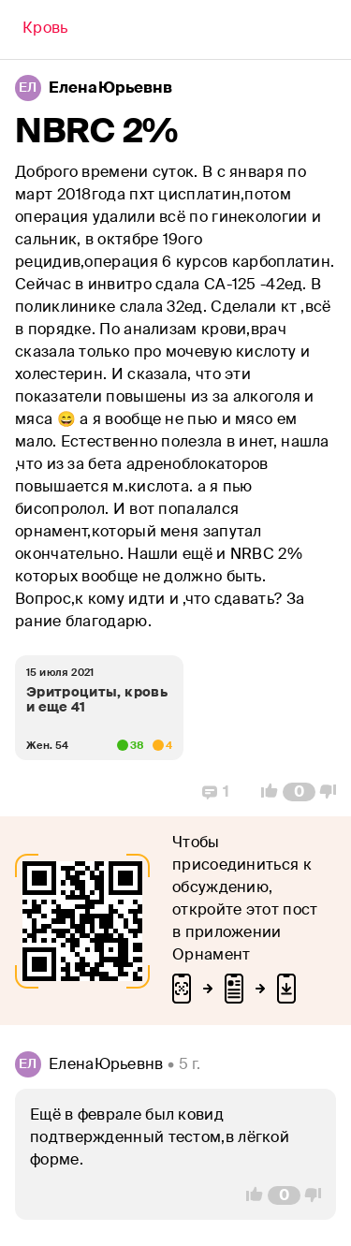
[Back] (45, 30)
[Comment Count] (299, 792)
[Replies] (215, 792)
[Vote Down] (333, 792)
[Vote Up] (264, 792)
